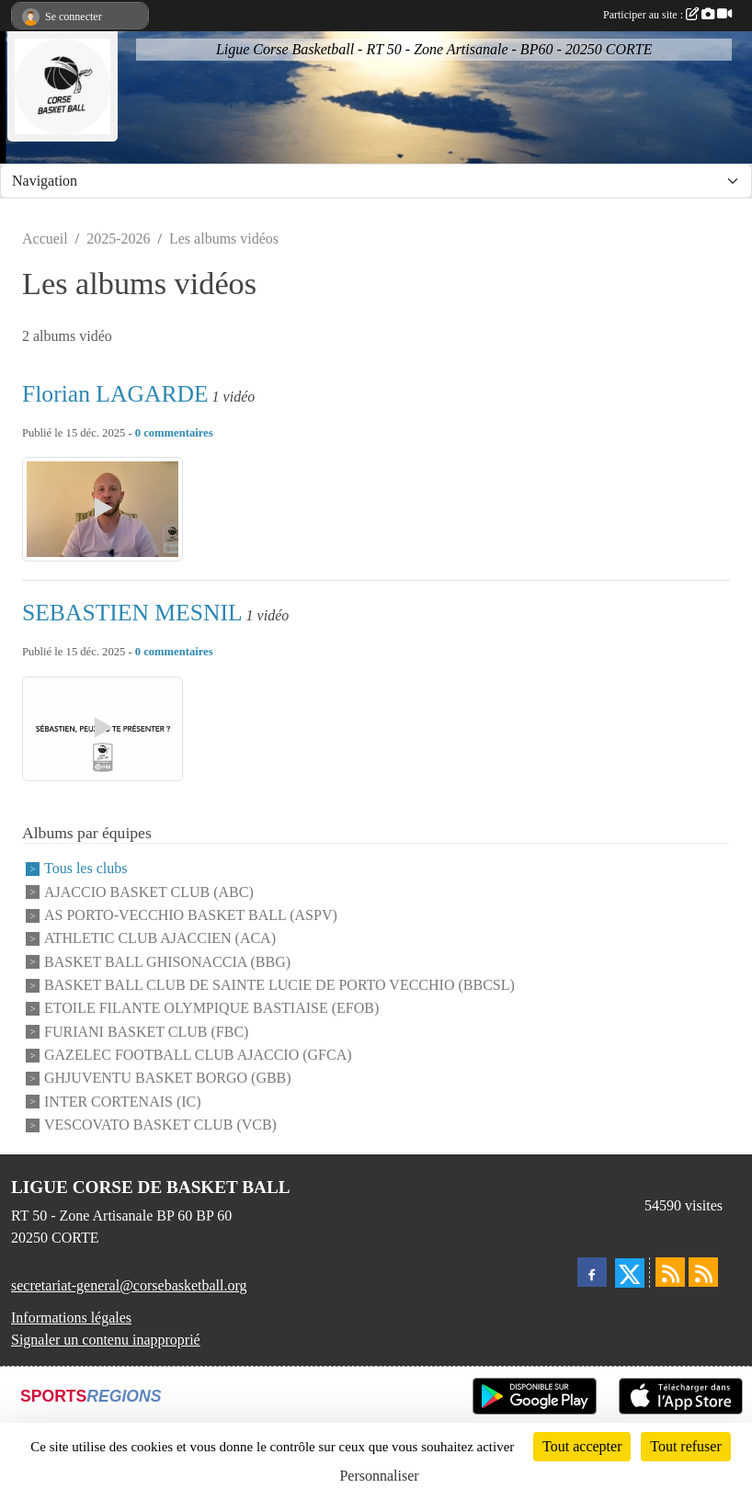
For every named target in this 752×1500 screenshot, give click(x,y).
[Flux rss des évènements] (703, 1272)
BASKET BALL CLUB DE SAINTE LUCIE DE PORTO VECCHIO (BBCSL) (279, 985)
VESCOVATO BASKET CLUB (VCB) (160, 1124)
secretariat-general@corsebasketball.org (129, 1285)
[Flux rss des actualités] (670, 1272)
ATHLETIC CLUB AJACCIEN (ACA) (160, 939)
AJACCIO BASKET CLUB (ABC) (149, 892)
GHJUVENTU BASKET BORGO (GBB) (167, 1078)
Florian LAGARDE (115, 394)
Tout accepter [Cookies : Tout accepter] (581, 1446)
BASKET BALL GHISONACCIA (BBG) (167, 962)
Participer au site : (667, 14)
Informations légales (71, 1317)
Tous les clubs (85, 869)
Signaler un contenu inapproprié (105, 1339)
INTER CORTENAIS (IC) (122, 1101)
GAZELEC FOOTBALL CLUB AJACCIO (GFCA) (198, 1054)
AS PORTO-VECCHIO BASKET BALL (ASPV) (190, 915)
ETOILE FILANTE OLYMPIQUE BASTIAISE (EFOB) (211, 1009)
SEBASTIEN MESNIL (132, 612)
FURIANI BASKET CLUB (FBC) (146, 1032)
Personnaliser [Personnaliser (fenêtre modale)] (378, 1475)
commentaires (177, 432)
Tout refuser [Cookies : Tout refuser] (686, 1446)
